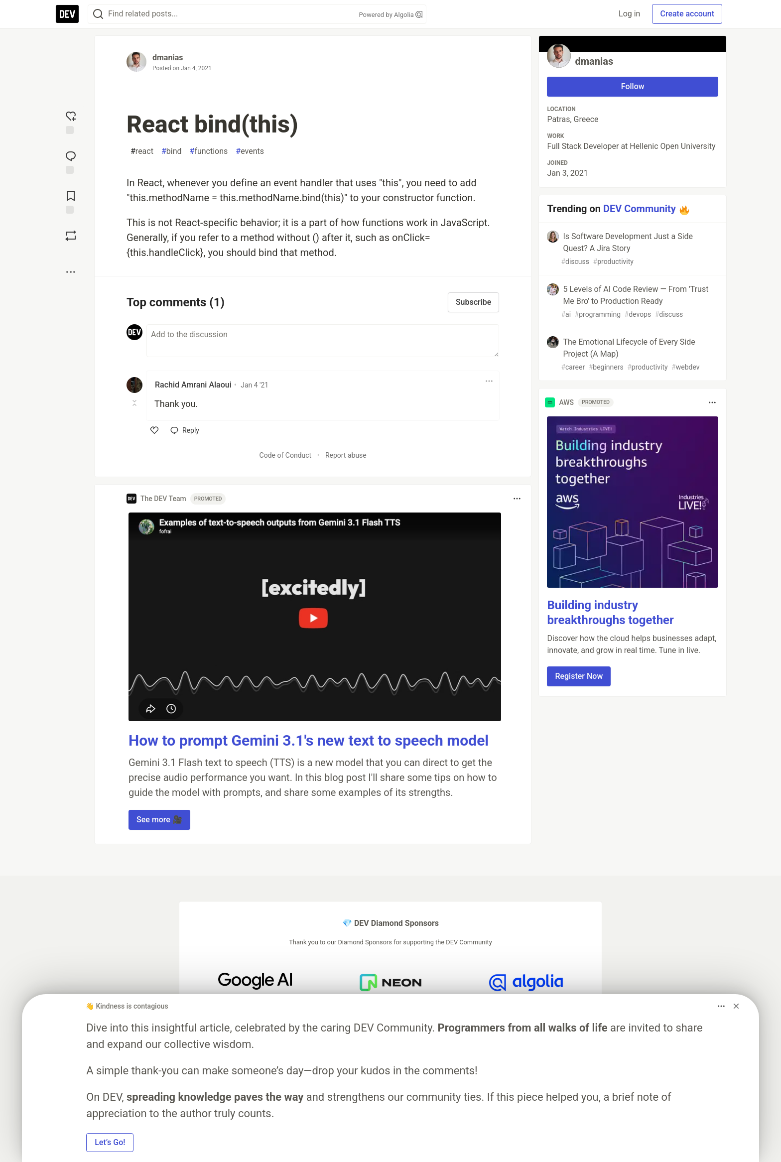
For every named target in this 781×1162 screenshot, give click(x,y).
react (141, 151)
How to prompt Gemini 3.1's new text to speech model (309, 740)
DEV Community (639, 209)
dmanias (167, 57)
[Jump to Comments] (71, 161)
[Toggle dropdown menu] (489, 381)
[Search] (98, 14)
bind (171, 151)
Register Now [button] (579, 676)
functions (209, 151)
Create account (687, 13)
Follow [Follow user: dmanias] (633, 86)
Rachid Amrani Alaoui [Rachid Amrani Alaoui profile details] (193, 384)
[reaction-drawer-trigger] (71, 121)
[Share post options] (71, 272)
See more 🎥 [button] (159, 819)
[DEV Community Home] (67, 14)
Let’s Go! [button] (110, 1142)
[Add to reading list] (71, 201)
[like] (154, 430)
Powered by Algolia (390, 14)
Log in (629, 13)
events (250, 151)
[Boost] (71, 235)
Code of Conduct (286, 455)
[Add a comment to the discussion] (323, 341)
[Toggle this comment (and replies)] (135, 403)
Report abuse (346, 455)
